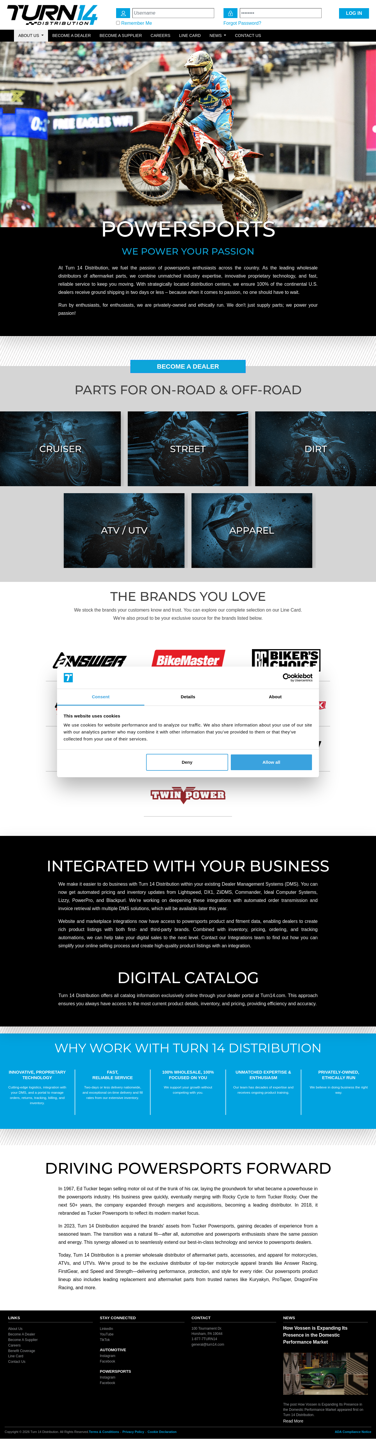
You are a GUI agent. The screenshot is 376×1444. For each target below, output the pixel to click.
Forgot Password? (242, 23)
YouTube (106, 1334)
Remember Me (136, 23)
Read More (293, 1421)
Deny (187, 762)
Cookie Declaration (162, 1432)
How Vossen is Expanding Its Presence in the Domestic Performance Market (315, 1335)
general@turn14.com (207, 1344)
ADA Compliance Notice (353, 1432)
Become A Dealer (188, 366)
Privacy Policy (133, 1432)
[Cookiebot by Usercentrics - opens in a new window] (287, 677)
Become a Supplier (121, 35)
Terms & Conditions (104, 1432)
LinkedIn (106, 1329)
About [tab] (275, 696)
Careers (161, 35)
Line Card (190, 35)
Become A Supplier (23, 1340)
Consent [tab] (101, 696)
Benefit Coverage (21, 1351)
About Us (15, 1329)
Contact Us (248, 35)
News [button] (216, 35)
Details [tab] (188, 696)
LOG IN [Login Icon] (354, 13)
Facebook (107, 1361)
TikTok (105, 1340)
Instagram (107, 1356)
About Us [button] (29, 35)
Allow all (271, 762)
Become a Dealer (71, 35)
